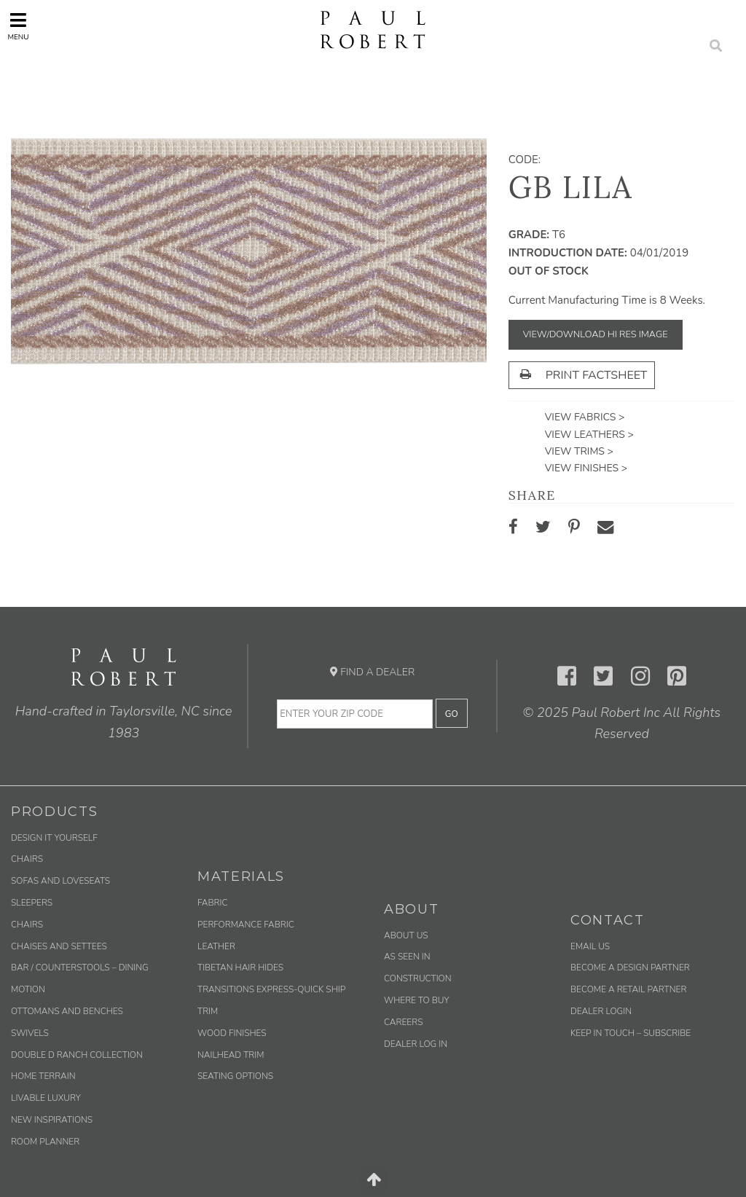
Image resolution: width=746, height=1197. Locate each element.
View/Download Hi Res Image (595, 334)
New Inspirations (52, 1120)
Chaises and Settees (59, 946)
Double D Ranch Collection (77, 1055)
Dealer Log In (415, 1044)
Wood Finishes (232, 1033)
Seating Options (235, 1076)
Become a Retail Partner (628, 989)
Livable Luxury (46, 1098)
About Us (406, 935)
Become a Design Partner (630, 967)
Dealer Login (601, 1011)
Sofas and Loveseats (60, 881)
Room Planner (45, 1141)
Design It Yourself (54, 838)
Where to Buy (416, 1000)
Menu (17, 26)
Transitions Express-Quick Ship (271, 989)
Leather (216, 946)
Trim (207, 1011)
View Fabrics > (585, 417)
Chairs (27, 859)
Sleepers (31, 902)
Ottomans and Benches (67, 1011)
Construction (418, 978)
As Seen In (407, 956)
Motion (28, 989)
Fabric (212, 902)
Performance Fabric (245, 924)
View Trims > (579, 451)
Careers (403, 1022)
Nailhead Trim (230, 1055)
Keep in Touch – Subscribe (630, 1033)
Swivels (30, 1033)
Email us (590, 946)
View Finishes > (586, 468)
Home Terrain (43, 1076)
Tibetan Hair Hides (240, 967)
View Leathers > (589, 434)
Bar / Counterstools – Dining (80, 967)
